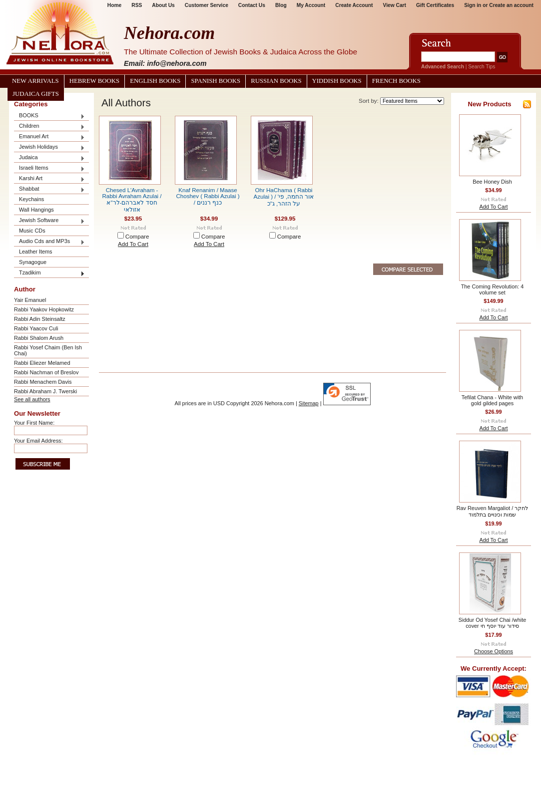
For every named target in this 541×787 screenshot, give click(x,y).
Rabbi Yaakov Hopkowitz (44, 309)
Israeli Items (49, 168)
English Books (155, 80)
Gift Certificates (435, 5)
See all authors (32, 399)
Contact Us (251, 5)
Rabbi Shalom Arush (38, 338)
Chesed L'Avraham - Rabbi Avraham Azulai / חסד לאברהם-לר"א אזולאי (131, 200)
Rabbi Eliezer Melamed (42, 363)
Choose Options (493, 651)
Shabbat (49, 189)
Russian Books (276, 80)
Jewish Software (49, 221)
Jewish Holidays (49, 147)
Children (49, 126)
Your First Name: (34, 423)
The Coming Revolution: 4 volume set (492, 289)
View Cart (394, 5)
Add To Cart (133, 244)
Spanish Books (215, 80)
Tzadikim (49, 273)
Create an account (511, 5)
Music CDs (32, 231)
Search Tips (481, 66)
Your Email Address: (38, 441)
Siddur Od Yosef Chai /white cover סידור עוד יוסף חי (492, 623)
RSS (136, 5)
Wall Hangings (36, 210)
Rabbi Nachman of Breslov (46, 372)
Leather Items (35, 252)
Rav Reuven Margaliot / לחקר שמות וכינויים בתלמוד (493, 511)
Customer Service (206, 5)
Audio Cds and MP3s (49, 242)
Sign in (472, 5)
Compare (137, 237)
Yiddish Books (337, 80)
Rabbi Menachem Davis (42, 382)
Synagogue (32, 262)
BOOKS (49, 116)
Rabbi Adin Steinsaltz (39, 319)
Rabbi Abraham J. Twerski (45, 391)
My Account (311, 5)
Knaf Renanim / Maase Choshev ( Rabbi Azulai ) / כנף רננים (207, 196)
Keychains (31, 199)
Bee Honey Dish (492, 182)
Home (114, 5)
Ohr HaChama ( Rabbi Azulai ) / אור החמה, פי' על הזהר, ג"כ (284, 197)
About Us (163, 5)
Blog (281, 5)
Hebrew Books (94, 80)
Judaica (49, 158)
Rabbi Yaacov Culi (36, 328)
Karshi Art (49, 179)
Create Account (354, 5)
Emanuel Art (49, 137)
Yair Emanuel (30, 300)
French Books (396, 80)
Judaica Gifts (35, 93)
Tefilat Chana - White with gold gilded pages (492, 400)
